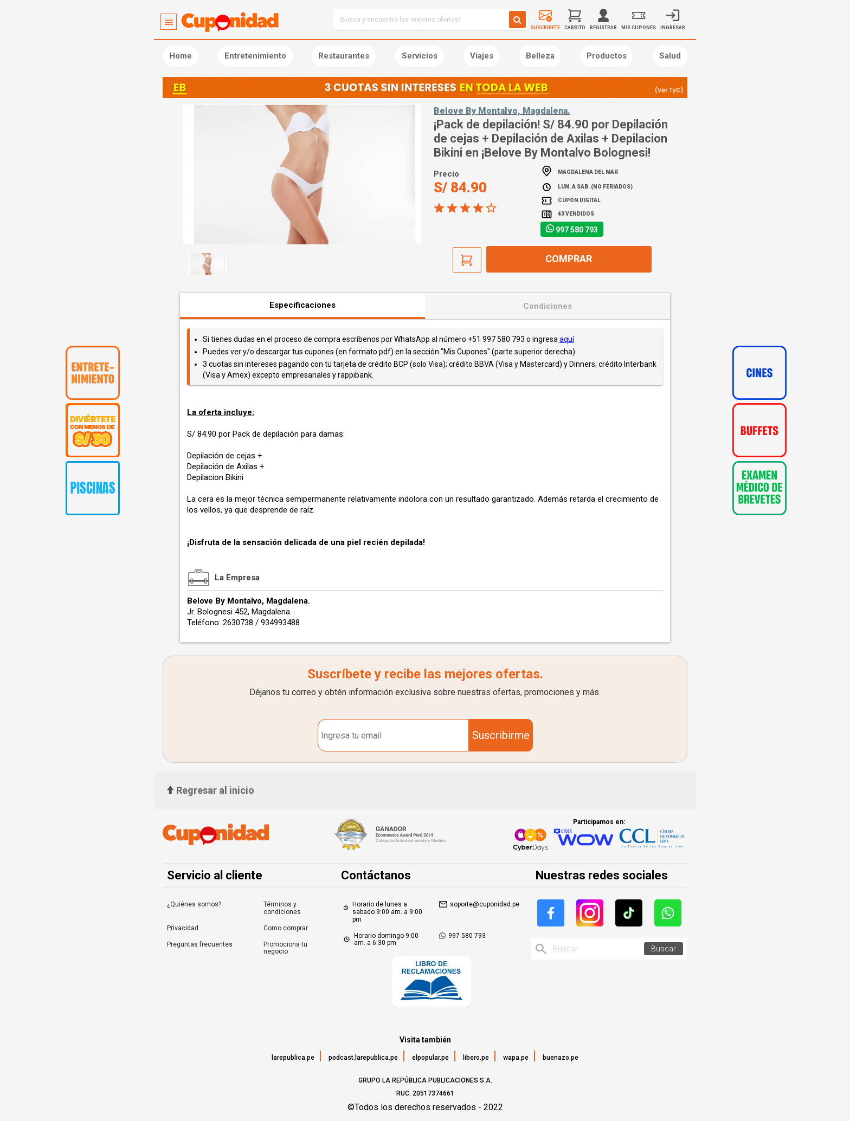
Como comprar (285, 928)
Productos (607, 56)
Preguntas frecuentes (200, 944)
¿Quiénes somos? (194, 904)
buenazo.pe (560, 1057)
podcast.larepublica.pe (363, 1057)
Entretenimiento (255, 56)
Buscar (663, 948)
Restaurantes (343, 56)
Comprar (568, 258)
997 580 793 (577, 229)
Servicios (419, 56)
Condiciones (547, 306)
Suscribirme (501, 735)
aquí (566, 339)
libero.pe (476, 1057)
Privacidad (182, 928)
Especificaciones (302, 305)
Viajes (481, 56)
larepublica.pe (293, 1057)
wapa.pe (516, 1057)
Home (180, 56)
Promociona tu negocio (285, 948)
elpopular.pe (430, 1057)
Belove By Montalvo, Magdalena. (502, 111)
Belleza (540, 56)
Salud (670, 56)
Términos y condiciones (282, 908)
